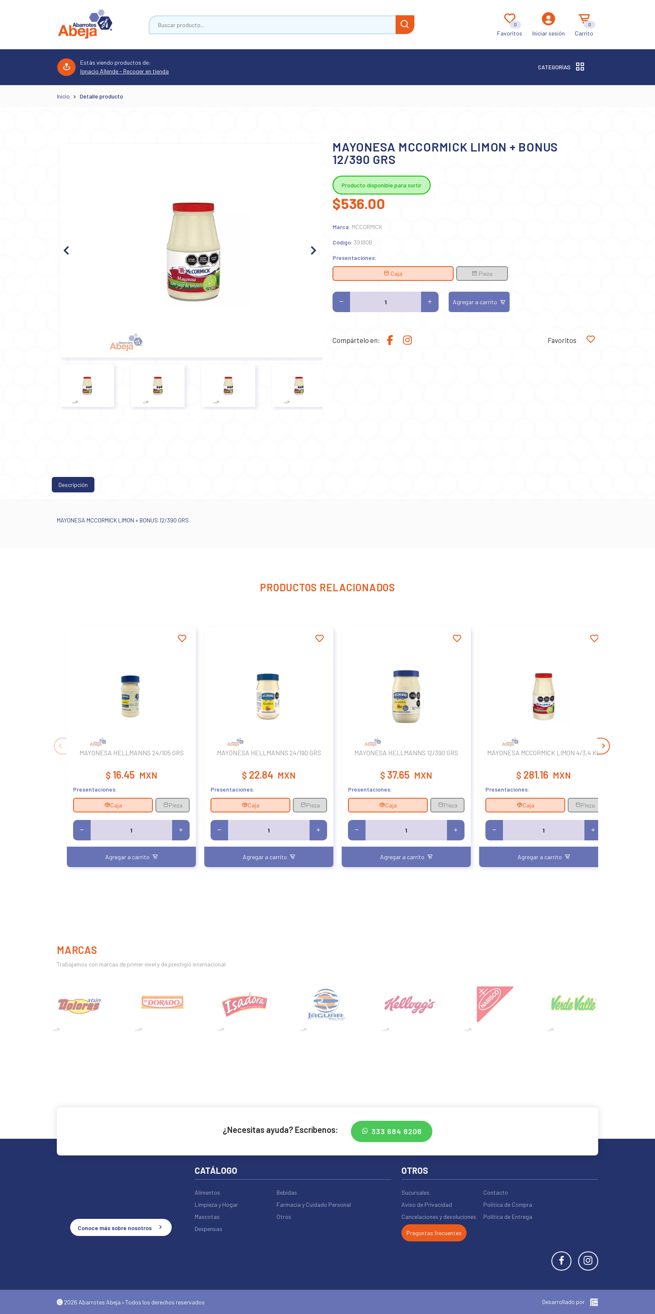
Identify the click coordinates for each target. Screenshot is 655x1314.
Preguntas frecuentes (434, 1232)
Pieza (482, 273)
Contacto (495, 1192)
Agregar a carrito (479, 301)
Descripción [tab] (73, 484)
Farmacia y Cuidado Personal (314, 1204)
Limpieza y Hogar (216, 1204)
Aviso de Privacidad (426, 1204)
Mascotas (207, 1216)
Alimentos (207, 1192)
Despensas (208, 1228)
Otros (284, 1216)
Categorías (562, 67)
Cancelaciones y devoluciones (438, 1216)
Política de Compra (507, 1204)
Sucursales (415, 1192)
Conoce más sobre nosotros (121, 1227)
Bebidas (287, 1192)
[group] (80, 1003)
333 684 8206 (391, 1131)
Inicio (63, 96)
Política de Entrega (507, 1216)
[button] (312, 251)
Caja (392, 273)
